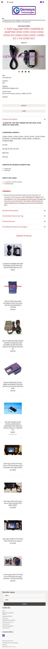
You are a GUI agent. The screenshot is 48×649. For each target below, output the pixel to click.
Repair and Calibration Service (8, 613)
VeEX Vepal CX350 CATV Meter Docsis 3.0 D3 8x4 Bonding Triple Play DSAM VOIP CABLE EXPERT (13, 465)
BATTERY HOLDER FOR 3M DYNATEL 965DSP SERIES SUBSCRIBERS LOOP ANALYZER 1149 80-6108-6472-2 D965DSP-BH (13, 426)
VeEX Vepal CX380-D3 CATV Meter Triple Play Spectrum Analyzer (13, 540)
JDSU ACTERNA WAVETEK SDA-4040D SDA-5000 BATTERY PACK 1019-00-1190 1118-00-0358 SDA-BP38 (13, 385)
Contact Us (5, 618)
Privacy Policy (5, 628)
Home (3, 611)
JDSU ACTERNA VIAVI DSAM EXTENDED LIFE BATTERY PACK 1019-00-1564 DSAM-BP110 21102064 (12, 304)
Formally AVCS (6, 624)
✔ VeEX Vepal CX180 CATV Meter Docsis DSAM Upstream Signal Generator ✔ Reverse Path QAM (13, 576)
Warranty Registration (7, 626)
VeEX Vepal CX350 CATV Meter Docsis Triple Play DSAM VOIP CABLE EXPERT (13, 503)
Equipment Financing (7, 622)
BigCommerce (12, 646)
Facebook (3, 635)
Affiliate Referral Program (8, 620)
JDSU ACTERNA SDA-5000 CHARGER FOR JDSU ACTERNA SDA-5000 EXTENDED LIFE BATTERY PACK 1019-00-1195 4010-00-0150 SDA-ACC (12, 345)
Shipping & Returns (7, 616)
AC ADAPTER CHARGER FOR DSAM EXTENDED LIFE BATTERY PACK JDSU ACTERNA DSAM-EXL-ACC (13, 265)
